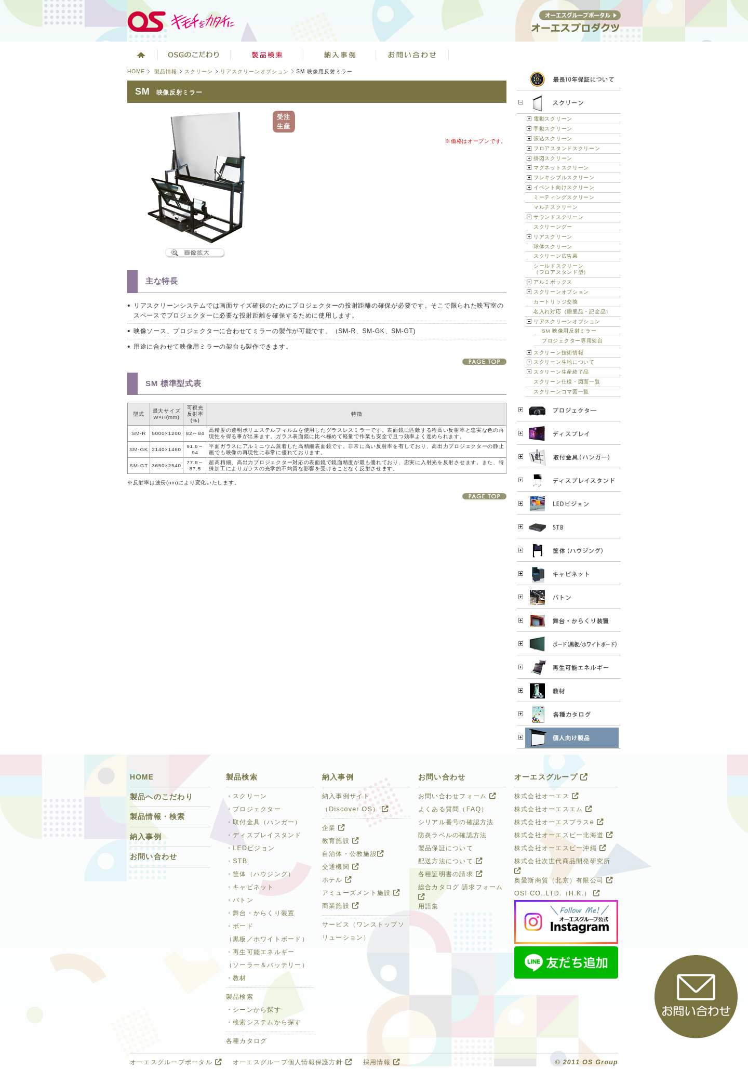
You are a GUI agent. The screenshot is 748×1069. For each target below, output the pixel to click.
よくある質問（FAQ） (453, 809)
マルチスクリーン (555, 207)
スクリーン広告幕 (555, 256)
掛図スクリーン (552, 158)
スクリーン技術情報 (558, 352)
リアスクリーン (552, 237)
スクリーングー (552, 227)
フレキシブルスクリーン (564, 177)
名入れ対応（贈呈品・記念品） (572, 311)
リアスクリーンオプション (254, 71)
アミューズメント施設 (361, 892)
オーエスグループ (551, 777)
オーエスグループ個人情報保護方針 (292, 1062)
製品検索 (267, 54)
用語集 (428, 906)
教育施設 (340, 840)
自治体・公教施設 (353, 853)
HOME (136, 71)
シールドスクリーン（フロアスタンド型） (561, 269)
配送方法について (450, 861)
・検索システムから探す (264, 1022)
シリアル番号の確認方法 (456, 822)
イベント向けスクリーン (564, 187)
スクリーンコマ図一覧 (561, 391)
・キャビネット (250, 887)
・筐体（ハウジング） (260, 874)
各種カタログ (247, 1041)
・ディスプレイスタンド (264, 835)
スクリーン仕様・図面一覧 (566, 382)
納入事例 (146, 837)
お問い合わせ (412, 54)
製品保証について (445, 848)
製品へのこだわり (161, 797)
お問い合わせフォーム (457, 796)
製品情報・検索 (157, 817)
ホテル (337, 879)
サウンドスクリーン (558, 217)
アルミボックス (552, 282)
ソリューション (339, 54)
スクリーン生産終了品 (561, 372)
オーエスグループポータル (176, 1062)
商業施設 (340, 905)
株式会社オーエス (546, 796)
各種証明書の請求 (450, 874)
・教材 (236, 978)
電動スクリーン (552, 119)
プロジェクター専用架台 (572, 341)
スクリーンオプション (561, 292)
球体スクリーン (552, 246)
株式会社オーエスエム (553, 809)
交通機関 (340, 866)
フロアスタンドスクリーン (566, 148)
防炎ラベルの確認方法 (452, 835)
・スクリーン (247, 796)
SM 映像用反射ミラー (569, 331)
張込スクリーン (552, 138)
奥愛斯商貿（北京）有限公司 (563, 880)
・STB (236, 861)
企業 (333, 828)
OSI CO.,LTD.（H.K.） (557, 893)
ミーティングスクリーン (564, 197)
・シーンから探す (253, 1009)
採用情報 (381, 1062)
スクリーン (198, 71)
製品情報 (165, 71)
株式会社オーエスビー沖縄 (560, 848)
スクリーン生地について (564, 362)
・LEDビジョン (250, 848)
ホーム (140, 54)
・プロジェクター (253, 809)
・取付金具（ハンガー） (264, 822)
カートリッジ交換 (555, 302)
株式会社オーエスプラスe (559, 822)
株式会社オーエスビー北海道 (563, 835)
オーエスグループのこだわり (194, 54)
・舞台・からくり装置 (260, 913)
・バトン (239, 900)
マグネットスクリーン (561, 167)
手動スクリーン (552, 128)
